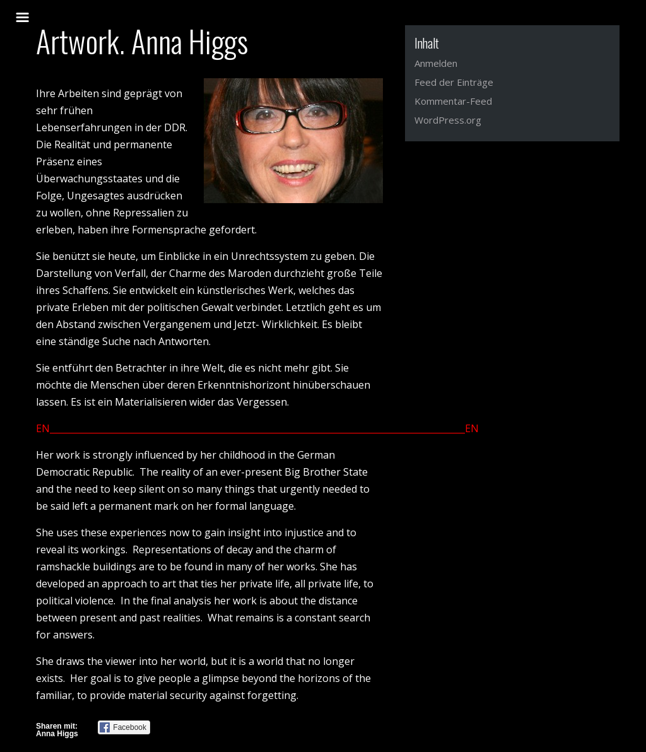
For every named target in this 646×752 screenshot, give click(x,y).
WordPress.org (447, 120)
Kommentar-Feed (453, 101)
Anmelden (435, 63)
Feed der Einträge (453, 82)
